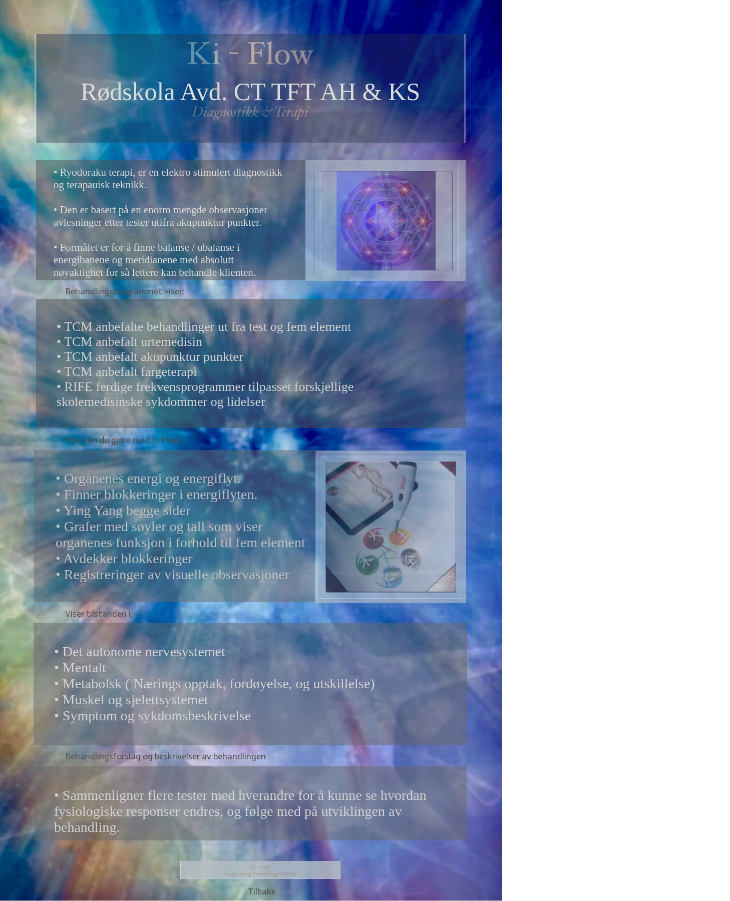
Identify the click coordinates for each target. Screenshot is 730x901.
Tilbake (262, 891)
